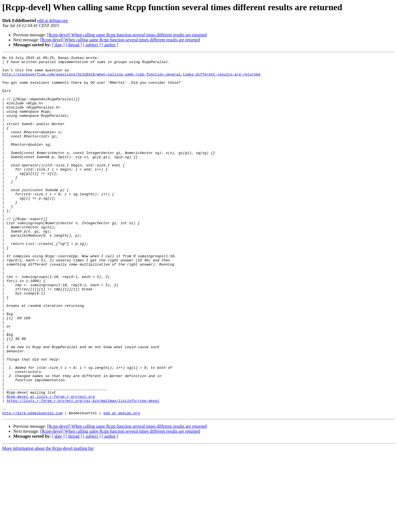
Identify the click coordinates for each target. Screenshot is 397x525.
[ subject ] (92, 44)
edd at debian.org (52, 20)
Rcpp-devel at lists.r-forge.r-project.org (51, 464)
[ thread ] (74, 44)
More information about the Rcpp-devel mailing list (47, 520)
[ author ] (110, 44)
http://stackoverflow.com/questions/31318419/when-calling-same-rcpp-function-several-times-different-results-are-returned (131, 78)
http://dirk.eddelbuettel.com (32, 484)
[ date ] (58, 44)
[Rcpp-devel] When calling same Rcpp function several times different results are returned (127, 35)
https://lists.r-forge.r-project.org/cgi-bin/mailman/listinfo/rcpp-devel (83, 469)
